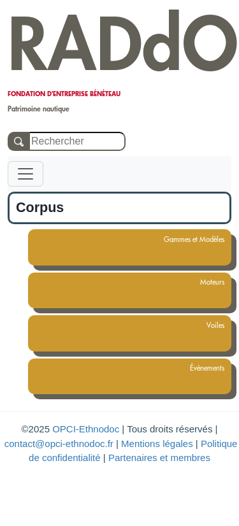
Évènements (201, 368)
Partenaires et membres (159, 457)
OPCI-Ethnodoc (85, 428)
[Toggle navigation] (25, 174)
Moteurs (206, 282)
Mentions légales (157, 443)
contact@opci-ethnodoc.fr (58, 443)
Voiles (210, 325)
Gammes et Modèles (188, 239)
